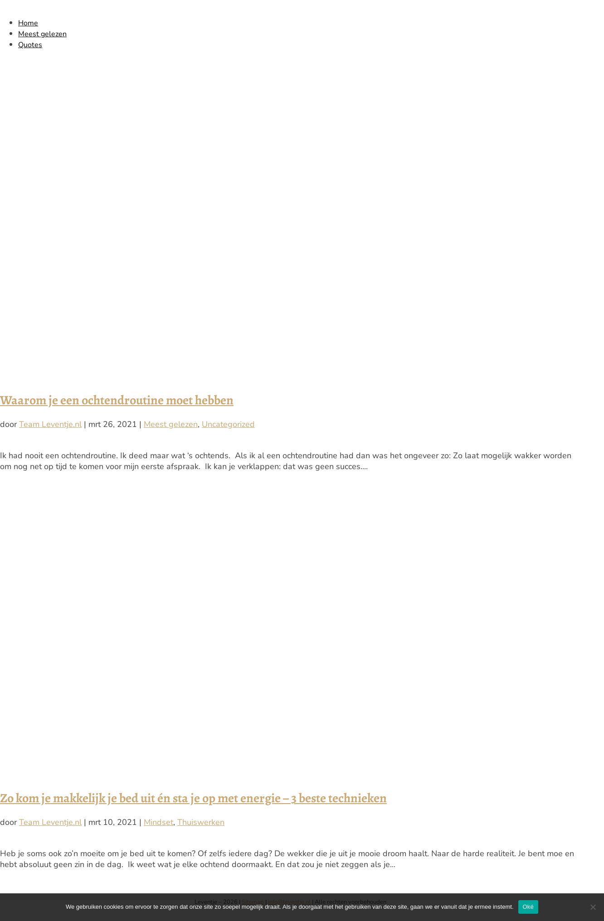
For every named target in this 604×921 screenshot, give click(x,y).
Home (28, 23)
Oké (528, 906)
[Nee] (592, 906)
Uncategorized (228, 424)
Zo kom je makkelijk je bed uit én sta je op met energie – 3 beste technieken (193, 798)
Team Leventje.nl (50, 424)
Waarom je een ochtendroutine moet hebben (117, 400)
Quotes (30, 45)
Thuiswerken (200, 822)
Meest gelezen (42, 34)
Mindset (158, 822)
